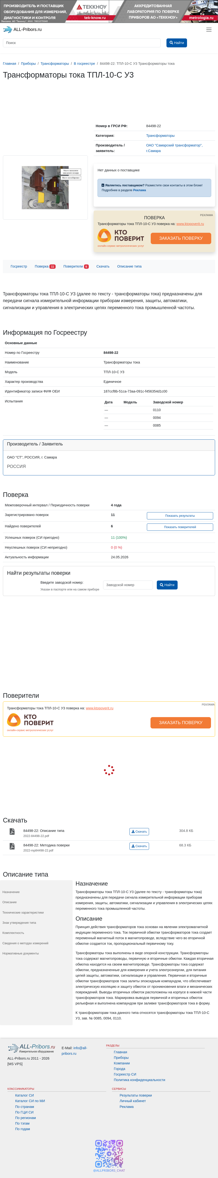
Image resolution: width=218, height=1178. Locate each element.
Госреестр (19, 266)
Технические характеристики (23, 912)
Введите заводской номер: (61, 582)
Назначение (11, 892)
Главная (120, 1052)
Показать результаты (180, 515)
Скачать (103, 266)
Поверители (76, 266)
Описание (9, 902)
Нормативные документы (20, 953)
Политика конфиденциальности (139, 1080)
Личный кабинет (133, 1101)
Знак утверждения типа (19, 922)
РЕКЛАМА (206, 215)
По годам (22, 1129)
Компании (122, 1063)
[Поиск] (82, 42)
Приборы (121, 1058)
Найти (167, 585)
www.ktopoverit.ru (190, 224)
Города (119, 1069)
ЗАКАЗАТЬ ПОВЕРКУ (181, 238)
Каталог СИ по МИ (30, 1101)
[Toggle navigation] (209, 29)
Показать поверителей (180, 527)
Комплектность (13, 933)
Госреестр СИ (125, 1074)
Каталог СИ (24, 1095)
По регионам (25, 1118)
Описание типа (129, 266)
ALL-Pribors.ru (22, 29)
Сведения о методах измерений (25, 943)
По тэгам (22, 1123)
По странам (24, 1107)
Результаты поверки (136, 1095)
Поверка (45, 266)
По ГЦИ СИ (24, 1112)
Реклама (127, 1107)
